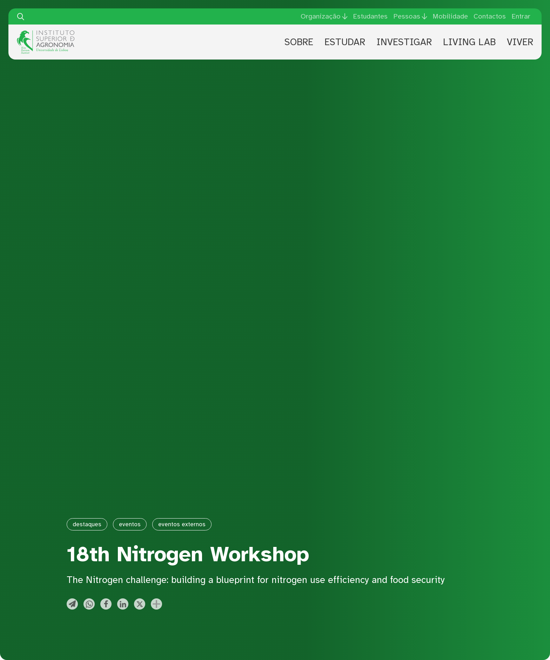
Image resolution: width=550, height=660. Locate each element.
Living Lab (469, 42)
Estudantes (370, 16)
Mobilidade (450, 16)
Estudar (344, 42)
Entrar (520, 16)
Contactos (490, 16)
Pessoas (406, 16)
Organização (321, 16)
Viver (520, 42)
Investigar (404, 42)
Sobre (298, 42)
